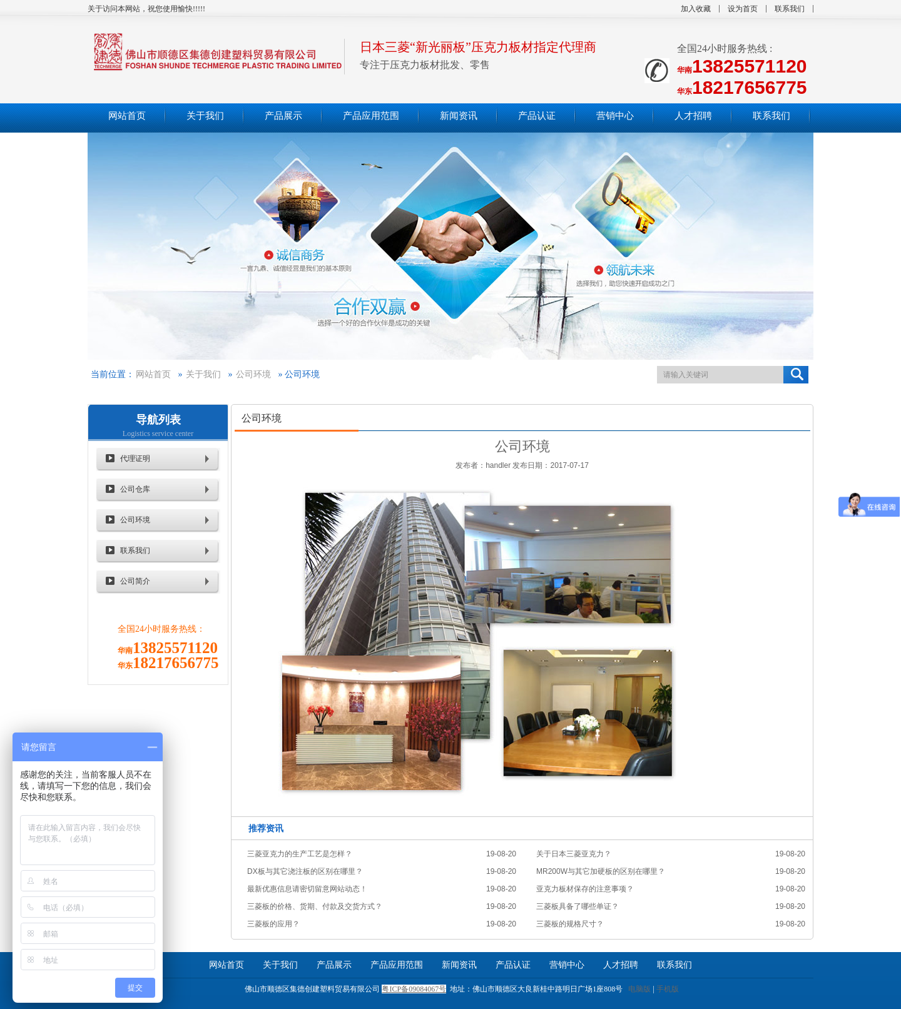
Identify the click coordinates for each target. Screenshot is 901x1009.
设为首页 (743, 8)
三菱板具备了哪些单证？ (577, 906)
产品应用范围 (396, 965)
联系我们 (790, 8)
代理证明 (135, 458)
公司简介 (135, 581)
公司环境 (253, 374)
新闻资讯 (459, 965)
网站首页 (153, 374)
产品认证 (513, 965)
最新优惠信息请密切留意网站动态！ (307, 889)
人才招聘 (620, 965)
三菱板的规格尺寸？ (570, 924)
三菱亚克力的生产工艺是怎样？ (299, 853)
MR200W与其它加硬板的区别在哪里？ (600, 871)
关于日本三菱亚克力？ (573, 853)
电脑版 (639, 989)
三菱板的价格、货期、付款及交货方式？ (314, 906)
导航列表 (158, 419)
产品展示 (334, 965)
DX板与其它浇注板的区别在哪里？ (305, 871)
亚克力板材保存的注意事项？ (585, 889)
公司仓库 (135, 489)
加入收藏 (696, 8)
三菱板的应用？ (273, 924)
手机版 (667, 989)
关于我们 (203, 374)
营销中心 (566, 965)
